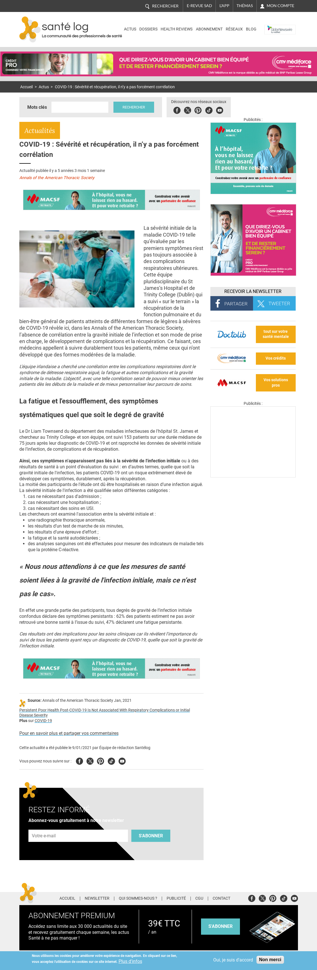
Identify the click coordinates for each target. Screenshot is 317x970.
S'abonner (151, 835)
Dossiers (148, 29)
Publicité (176, 899)
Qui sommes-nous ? (138, 899)
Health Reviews (176, 29)
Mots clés (37, 107)
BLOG (251, 29)
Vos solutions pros (276, 383)
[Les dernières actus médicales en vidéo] (253, 476)
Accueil (26, 87)
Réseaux (234, 29)
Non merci (270, 959)
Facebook (178, 109)
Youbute (220, 109)
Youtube (122, 760)
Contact (221, 899)
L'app (224, 5)
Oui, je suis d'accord (233, 960)
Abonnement (209, 29)
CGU (199, 899)
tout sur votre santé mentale (276, 334)
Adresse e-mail (44, 826)
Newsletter (97, 899)
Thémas (245, 5)
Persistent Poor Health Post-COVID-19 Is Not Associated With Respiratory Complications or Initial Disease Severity (104, 713)
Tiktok (210, 109)
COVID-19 (43, 720)
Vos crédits (276, 358)
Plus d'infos (130, 961)
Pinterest (199, 109)
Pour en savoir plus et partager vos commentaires (69, 733)
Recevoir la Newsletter (252, 291)
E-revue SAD (199, 5)
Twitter (188, 109)
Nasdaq (273, 25)
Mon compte (280, 5)
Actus (130, 29)
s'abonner (220, 926)
